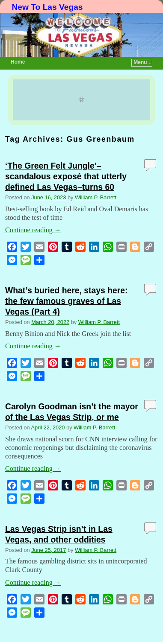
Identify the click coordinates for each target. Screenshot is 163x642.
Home (18, 62)
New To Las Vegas (47, 7)
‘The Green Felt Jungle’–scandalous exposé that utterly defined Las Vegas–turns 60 (66, 176)
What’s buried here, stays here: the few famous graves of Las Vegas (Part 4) (66, 301)
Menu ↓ (142, 62)
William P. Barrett (95, 197)
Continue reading (33, 229)
